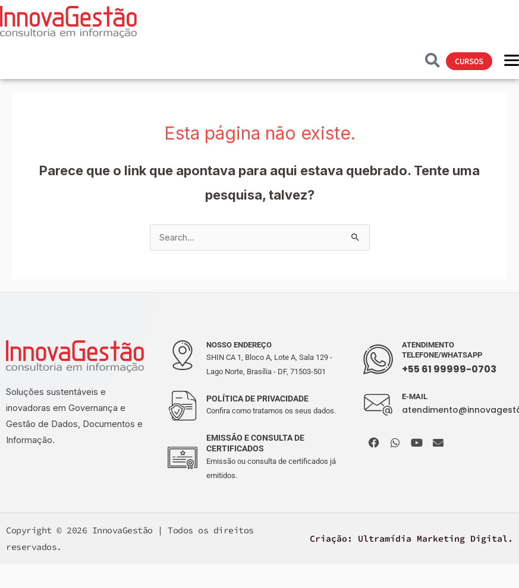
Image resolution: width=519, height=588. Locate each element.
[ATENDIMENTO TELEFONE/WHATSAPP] (378, 359)
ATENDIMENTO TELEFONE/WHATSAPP (442, 349)
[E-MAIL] (378, 405)
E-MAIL (414, 396)
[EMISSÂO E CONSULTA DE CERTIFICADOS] (182, 458)
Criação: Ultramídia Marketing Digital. (411, 538)
